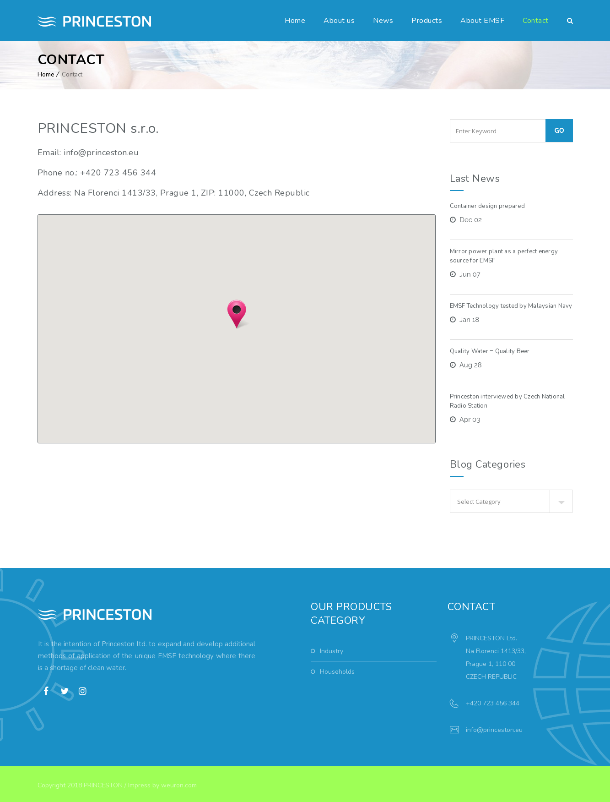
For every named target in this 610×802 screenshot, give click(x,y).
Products (426, 21)
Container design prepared (487, 206)
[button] (236, 314)
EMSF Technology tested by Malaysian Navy (511, 306)
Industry (331, 651)
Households (337, 671)
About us (339, 21)
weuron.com (179, 785)
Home (295, 21)
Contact (536, 21)
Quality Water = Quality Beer (490, 351)
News (383, 21)
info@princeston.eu (494, 730)
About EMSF (482, 21)
